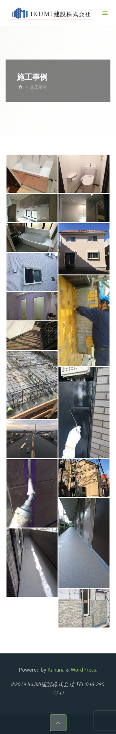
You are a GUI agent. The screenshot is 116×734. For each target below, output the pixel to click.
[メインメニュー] (105, 13)
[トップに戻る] (58, 722)
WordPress (83, 669)
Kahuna (55, 669)
